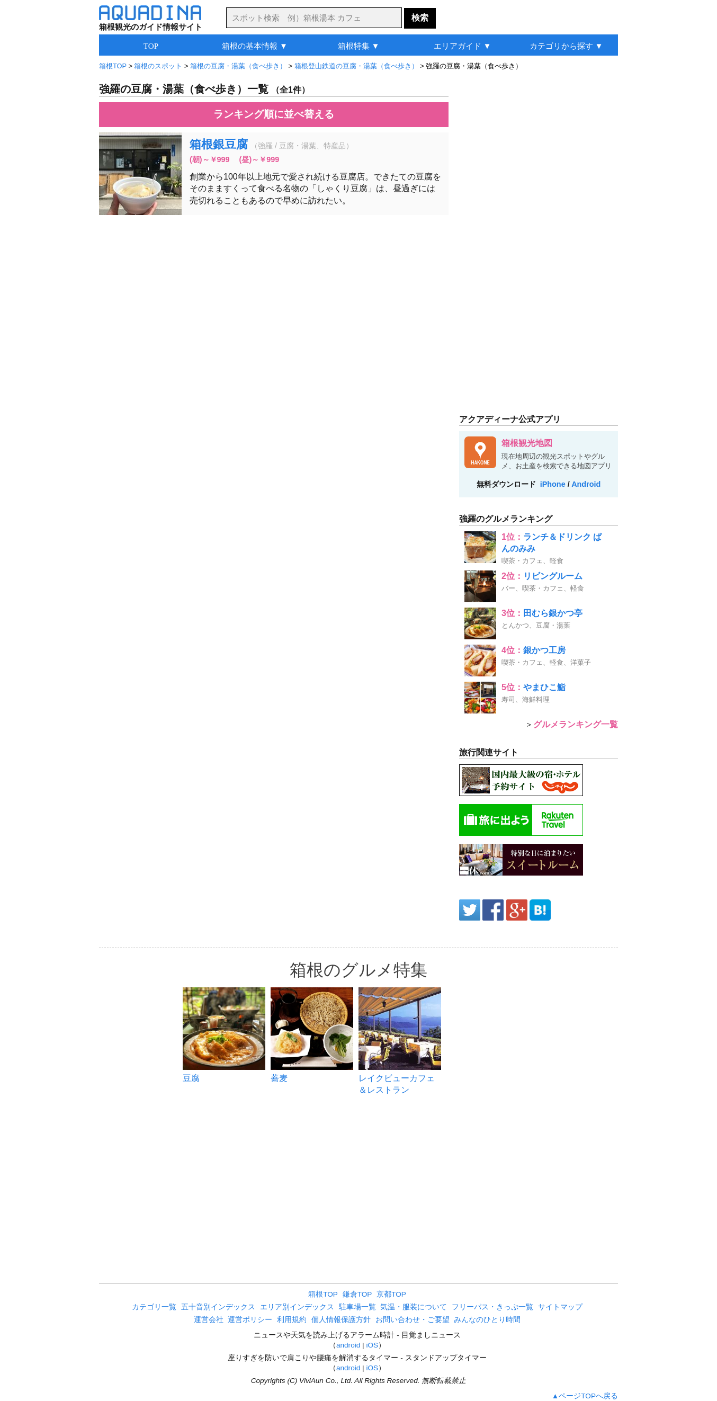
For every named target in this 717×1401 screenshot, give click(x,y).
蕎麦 (279, 1078)
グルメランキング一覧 (575, 724)
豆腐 (191, 1078)
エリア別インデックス (297, 1307)
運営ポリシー (250, 1320)
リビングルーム (552, 576)
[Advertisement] (274, 300)
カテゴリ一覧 (154, 1307)
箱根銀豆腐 (219, 144)
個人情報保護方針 (341, 1320)
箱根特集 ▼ (359, 45)
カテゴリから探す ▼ (566, 45)
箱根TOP (323, 1294)
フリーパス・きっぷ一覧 (492, 1307)
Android (586, 484)
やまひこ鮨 (544, 687)
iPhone (553, 484)
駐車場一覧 (357, 1307)
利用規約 (292, 1320)
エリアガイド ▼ (462, 45)
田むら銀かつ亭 (552, 613)
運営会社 (208, 1320)
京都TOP (391, 1294)
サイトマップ (560, 1307)
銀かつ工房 (544, 650)
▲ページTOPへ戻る (585, 1396)
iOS (372, 1345)
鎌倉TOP (357, 1294)
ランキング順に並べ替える (273, 114)
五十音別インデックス (218, 1307)
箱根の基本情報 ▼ (255, 45)
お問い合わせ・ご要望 (412, 1320)
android (348, 1345)
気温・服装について (413, 1307)
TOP (151, 45)
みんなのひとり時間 (487, 1320)
